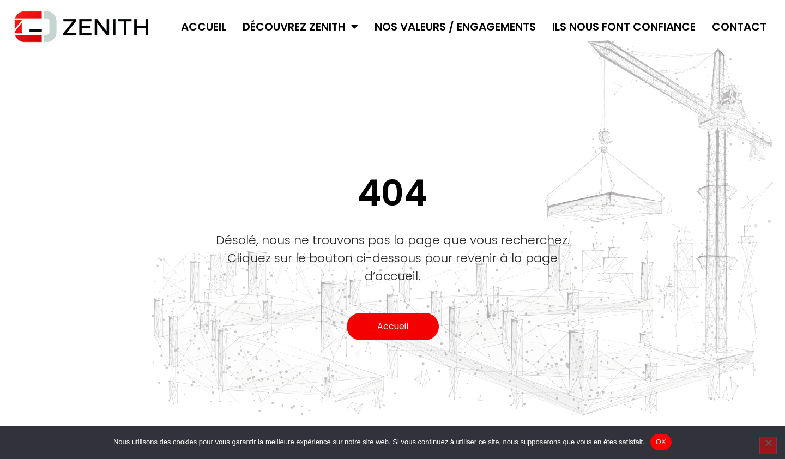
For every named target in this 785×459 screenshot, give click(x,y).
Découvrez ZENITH (300, 27)
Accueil (203, 26)
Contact (739, 26)
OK (661, 442)
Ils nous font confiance (624, 26)
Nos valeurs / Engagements (455, 26)
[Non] (768, 445)
